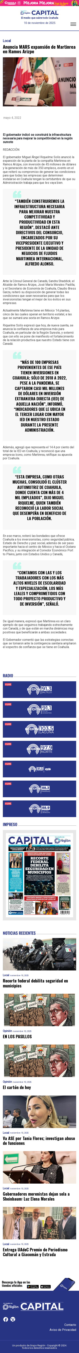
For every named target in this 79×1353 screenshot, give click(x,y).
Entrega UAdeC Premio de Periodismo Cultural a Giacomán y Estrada (35, 1252)
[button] (73, 25)
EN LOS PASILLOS (17, 1036)
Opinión (7, 1031)
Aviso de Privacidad (63, 1330)
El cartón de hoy (17, 1087)
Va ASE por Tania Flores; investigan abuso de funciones (39, 1141)
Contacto (70, 1325)
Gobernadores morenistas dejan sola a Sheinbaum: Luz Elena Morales (36, 1196)
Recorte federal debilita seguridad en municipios (35, 983)
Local (7, 41)
